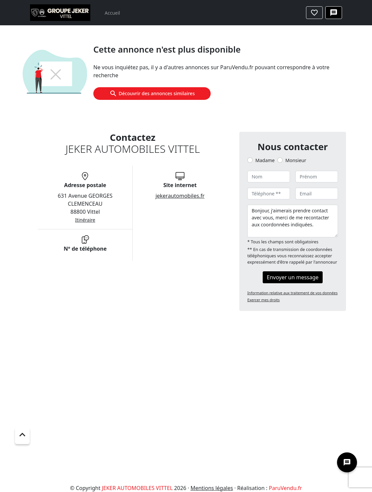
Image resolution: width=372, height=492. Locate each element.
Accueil (112, 13)
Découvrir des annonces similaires (152, 94)
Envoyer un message (292, 277)
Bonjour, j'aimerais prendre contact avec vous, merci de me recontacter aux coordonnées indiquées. (292, 221)
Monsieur (295, 160)
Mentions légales (211, 488)
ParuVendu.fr (285, 488)
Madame (265, 160)
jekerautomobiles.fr (179, 195)
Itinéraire (85, 220)
